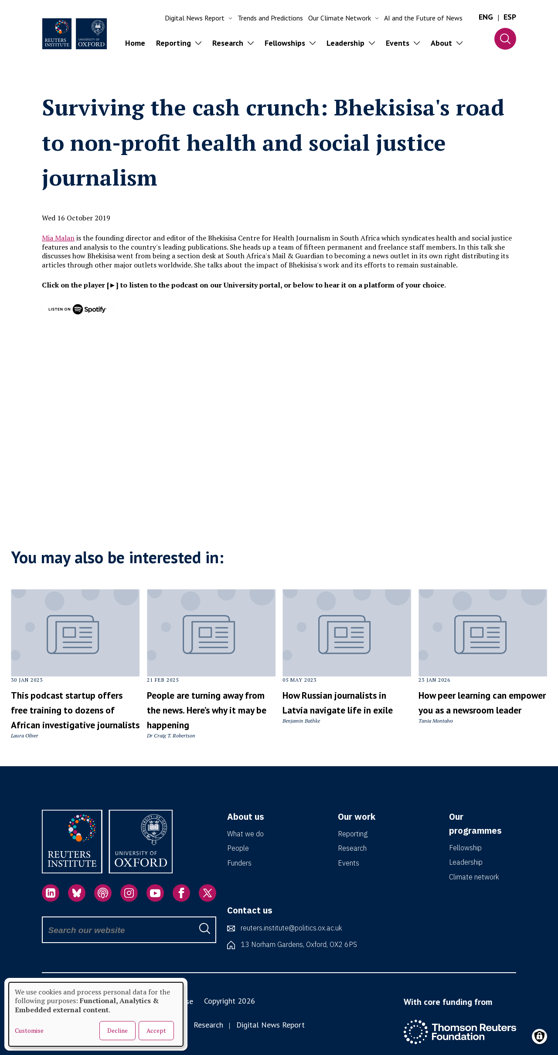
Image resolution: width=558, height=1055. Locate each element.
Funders (239, 863)
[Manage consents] (539, 1036)
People (238, 848)
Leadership (466, 862)
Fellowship (465, 847)
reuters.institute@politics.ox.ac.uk (291, 927)
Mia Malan (58, 238)
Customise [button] (29, 1030)
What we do (245, 833)
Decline (117, 1030)
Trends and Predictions (270, 18)
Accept (156, 1030)
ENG (486, 17)
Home (135, 43)
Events (348, 863)
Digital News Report (270, 1025)
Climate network (474, 876)
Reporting (352, 833)
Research (352, 848)
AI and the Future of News (423, 18)
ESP (510, 17)
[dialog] (96, 1014)
